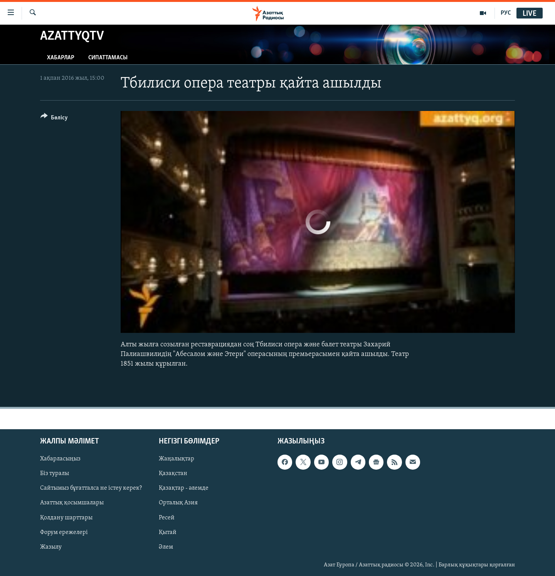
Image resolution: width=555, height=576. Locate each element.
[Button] (54, 119)
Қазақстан (173, 474)
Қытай (168, 532)
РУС (506, 13)
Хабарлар (60, 58)
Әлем (166, 547)
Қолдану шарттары (66, 518)
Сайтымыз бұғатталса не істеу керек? (91, 488)
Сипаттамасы (108, 58)
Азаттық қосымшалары (72, 503)
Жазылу (51, 547)
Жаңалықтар (176, 459)
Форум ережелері (64, 532)
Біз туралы (54, 474)
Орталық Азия (178, 503)
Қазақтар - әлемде (184, 488)
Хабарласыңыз (60, 459)
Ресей (167, 518)
